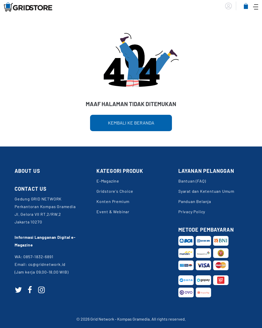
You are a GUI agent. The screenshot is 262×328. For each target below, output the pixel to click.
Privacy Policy (191, 211)
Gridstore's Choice (114, 191)
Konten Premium (112, 201)
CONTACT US (31, 189)
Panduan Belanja (194, 201)
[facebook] (30, 290)
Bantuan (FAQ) (192, 180)
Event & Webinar (112, 211)
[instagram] (41, 290)
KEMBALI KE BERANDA (131, 123)
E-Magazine (107, 180)
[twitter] (18, 290)
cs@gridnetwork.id (47, 264)
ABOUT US (27, 171)
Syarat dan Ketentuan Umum (206, 191)
